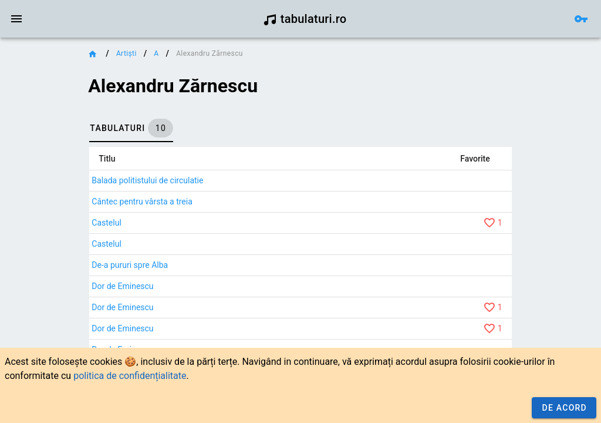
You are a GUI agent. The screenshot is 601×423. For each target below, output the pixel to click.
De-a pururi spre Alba (130, 265)
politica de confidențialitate (129, 375)
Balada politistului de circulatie (147, 180)
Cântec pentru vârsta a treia (142, 201)
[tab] (131, 128)
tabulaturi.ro (305, 19)
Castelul (106, 222)
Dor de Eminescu (122, 286)
